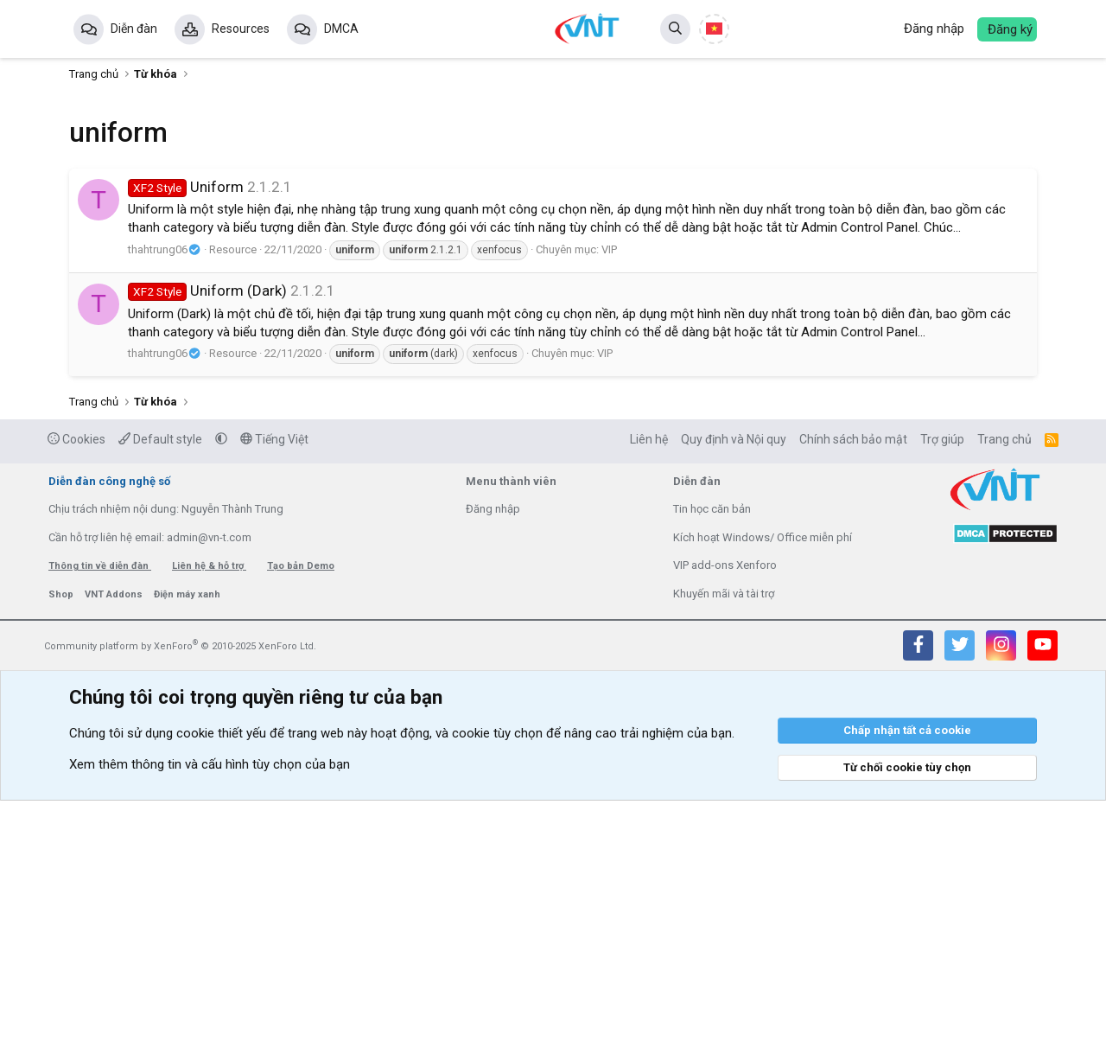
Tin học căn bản (712, 768)
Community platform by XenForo (180, 905)
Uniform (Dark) (207, 290)
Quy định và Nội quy (733, 699)
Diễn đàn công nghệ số (109, 740)
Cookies (76, 699)
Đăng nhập (493, 768)
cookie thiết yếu (221, 992)
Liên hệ (649, 699)
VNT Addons (115, 853)
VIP (609, 249)
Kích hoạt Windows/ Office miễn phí (762, 796)
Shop (62, 853)
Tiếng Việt (274, 699)
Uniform (186, 186)
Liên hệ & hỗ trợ (209, 825)
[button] (221, 698)
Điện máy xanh (187, 853)
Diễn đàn (134, 28)
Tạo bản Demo (300, 825)
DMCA (341, 28)
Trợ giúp (942, 699)
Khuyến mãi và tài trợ (723, 852)
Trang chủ (1004, 699)
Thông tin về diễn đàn (99, 825)
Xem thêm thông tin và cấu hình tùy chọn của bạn (209, 1023)
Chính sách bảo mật (853, 699)
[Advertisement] (553, 549)
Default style (160, 699)
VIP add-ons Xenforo (725, 824)
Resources (241, 28)
